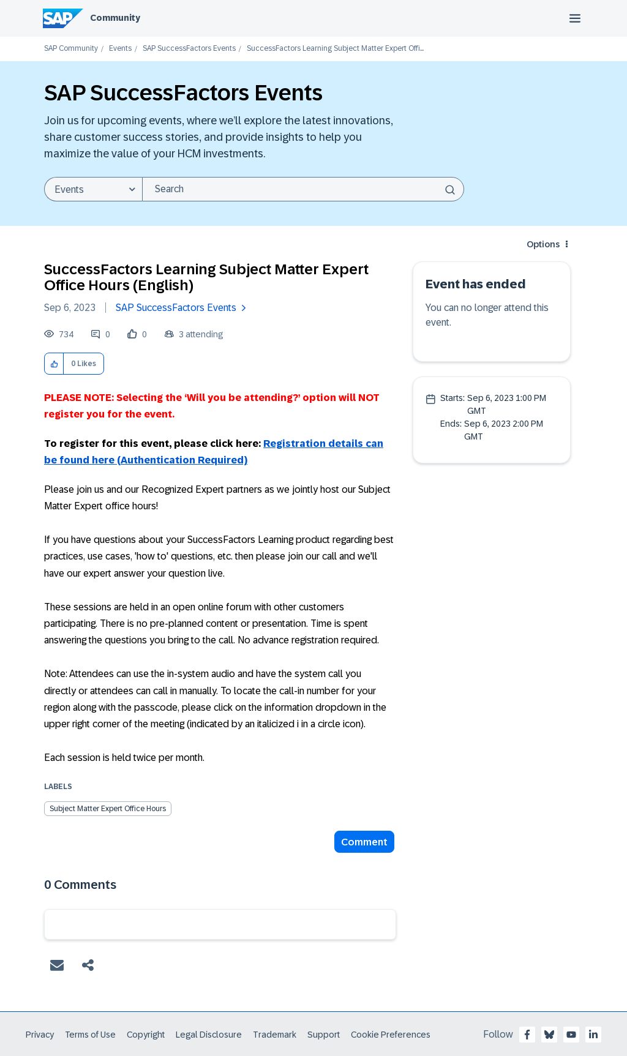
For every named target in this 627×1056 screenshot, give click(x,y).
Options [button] (543, 244)
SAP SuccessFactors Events (189, 49)
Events (120, 49)
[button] (54, 364)
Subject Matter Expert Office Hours (108, 808)
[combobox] (303, 189)
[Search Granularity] (93, 189)
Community (115, 18)
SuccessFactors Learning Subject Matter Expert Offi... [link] (335, 49)
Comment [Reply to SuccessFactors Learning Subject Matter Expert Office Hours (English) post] (364, 842)
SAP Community (71, 49)
